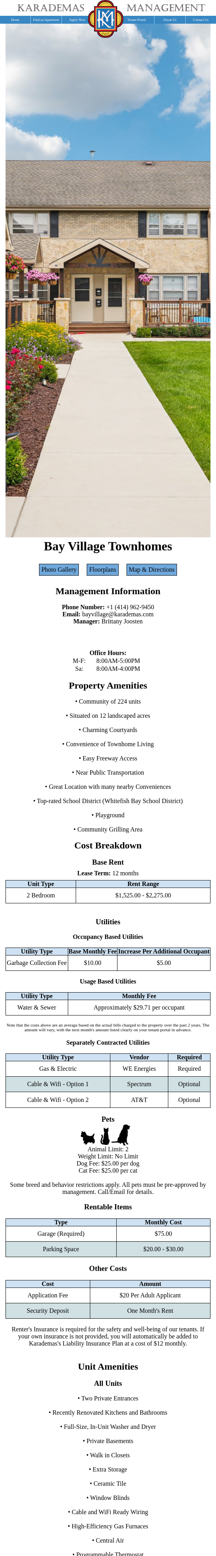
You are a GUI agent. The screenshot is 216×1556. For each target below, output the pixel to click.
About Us (170, 20)
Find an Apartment (46, 20)
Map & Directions (152, 569)
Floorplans (102, 569)
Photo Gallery (58, 569)
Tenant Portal (136, 20)
